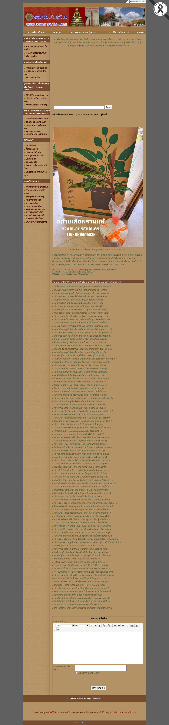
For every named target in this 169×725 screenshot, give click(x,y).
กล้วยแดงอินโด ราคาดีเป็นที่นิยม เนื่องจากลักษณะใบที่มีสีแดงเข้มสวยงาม (86, 539)
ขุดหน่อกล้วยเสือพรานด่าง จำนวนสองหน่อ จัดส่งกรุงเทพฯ (79, 414)
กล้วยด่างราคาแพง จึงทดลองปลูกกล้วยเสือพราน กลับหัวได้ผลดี (81, 510)
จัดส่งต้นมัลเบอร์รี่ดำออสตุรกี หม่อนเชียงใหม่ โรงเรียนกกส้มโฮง (82, 601)
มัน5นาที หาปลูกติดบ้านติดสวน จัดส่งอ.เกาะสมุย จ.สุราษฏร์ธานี (81, 362)
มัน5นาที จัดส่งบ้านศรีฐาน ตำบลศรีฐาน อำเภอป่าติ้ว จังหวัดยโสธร (83, 349)
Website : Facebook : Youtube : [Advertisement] (84, 271)
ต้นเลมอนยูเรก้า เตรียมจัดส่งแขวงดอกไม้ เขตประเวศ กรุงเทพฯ (81, 313)
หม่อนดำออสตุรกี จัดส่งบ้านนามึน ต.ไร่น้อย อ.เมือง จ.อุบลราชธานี (83, 329)
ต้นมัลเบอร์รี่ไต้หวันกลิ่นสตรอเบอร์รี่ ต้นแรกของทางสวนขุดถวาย (82, 569)
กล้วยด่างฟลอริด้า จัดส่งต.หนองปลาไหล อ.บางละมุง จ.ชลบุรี (80, 369)
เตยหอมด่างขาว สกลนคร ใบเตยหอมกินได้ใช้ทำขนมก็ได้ (79, 434)
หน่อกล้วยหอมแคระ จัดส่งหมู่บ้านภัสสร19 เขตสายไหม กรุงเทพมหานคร (85, 359)
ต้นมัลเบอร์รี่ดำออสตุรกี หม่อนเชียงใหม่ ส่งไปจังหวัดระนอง (79, 605)
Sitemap (140, 32)
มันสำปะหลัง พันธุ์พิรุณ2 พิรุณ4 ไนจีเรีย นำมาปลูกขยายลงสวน (81, 552)
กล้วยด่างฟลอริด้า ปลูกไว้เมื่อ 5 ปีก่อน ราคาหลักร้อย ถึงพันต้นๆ (81, 549)
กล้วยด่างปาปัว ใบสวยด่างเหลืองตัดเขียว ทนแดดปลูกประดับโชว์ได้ (83, 411)
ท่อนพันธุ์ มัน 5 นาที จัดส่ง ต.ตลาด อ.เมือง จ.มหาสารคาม (79, 546)
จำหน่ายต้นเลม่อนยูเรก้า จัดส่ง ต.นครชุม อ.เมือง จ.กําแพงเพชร (81, 293)
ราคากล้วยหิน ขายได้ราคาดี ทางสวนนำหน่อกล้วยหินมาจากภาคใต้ (83, 608)
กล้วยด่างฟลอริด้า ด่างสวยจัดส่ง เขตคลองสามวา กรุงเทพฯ (79, 405)
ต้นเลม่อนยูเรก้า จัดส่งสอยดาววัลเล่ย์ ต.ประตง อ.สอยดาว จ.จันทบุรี (83, 421)
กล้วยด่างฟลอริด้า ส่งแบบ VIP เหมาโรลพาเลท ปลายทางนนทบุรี (82, 532)
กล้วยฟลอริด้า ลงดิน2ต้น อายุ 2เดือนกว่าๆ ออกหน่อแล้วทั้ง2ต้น (81, 477)
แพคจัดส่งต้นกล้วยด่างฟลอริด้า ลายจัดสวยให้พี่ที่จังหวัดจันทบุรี (81, 454)
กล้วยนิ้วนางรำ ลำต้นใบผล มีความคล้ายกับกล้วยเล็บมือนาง (80, 444)
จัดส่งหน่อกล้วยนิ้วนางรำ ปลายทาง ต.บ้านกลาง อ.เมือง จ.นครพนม (83, 447)
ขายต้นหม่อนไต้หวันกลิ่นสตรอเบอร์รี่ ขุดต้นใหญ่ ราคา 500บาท (81, 578)
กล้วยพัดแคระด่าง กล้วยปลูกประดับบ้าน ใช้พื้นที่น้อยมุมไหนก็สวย (82, 428)
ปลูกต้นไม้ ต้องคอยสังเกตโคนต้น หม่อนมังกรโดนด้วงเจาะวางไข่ (82, 598)
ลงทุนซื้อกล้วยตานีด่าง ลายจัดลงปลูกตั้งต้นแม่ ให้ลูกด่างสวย (80, 467)
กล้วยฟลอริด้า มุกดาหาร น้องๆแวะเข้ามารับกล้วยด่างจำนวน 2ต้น (82, 529)
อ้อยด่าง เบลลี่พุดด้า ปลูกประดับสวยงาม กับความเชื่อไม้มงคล (81, 392)
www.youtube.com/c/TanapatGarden (76, 274)
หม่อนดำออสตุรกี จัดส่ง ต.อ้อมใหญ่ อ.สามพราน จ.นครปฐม (79, 451)
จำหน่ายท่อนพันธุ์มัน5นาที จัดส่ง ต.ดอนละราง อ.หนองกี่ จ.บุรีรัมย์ (82, 346)
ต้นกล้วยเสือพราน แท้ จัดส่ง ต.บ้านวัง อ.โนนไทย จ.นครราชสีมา (81, 490)
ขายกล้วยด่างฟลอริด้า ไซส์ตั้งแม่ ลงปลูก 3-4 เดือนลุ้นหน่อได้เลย (82, 519)
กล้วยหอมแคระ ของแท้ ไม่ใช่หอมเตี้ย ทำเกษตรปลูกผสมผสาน (81, 296)
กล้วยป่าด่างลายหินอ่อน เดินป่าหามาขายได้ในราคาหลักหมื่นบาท (82, 513)
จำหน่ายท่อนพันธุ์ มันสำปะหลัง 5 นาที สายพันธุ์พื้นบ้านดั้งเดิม (80, 339)
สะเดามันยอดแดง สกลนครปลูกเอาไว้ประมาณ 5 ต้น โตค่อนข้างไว (83, 591)
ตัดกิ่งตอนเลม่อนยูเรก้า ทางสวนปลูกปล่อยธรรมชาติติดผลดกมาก (82, 287)
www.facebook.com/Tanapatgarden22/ (78, 272)
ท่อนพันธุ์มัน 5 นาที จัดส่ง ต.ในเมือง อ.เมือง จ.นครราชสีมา (79, 303)
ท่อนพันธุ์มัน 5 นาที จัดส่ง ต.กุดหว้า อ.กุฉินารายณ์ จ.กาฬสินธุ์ (80, 310)
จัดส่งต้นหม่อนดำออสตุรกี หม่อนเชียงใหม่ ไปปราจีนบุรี (78, 595)
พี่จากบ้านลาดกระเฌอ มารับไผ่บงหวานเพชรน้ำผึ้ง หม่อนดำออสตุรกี (83, 572)
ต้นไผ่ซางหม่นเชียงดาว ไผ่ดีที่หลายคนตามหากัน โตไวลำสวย (81, 290)
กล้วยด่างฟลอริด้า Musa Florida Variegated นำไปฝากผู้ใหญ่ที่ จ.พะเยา (84, 575)
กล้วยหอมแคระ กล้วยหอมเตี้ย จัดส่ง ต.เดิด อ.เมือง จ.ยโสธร (80, 365)
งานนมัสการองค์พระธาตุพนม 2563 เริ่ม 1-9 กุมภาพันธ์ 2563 (79, 585)
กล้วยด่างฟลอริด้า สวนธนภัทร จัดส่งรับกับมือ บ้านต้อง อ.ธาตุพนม (82, 500)
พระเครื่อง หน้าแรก (36, 32)
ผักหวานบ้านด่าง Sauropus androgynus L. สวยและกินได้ (78, 431)
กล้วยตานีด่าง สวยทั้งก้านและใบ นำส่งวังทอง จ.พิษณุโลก (78, 424)
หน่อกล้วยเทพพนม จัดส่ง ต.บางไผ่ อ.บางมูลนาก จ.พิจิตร (78, 300)
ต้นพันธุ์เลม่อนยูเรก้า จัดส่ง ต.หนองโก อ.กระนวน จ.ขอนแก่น (80, 342)
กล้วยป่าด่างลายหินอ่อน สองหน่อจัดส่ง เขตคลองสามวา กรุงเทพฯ (82, 418)
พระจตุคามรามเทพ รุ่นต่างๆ (83, 32)
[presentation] (96, 680)
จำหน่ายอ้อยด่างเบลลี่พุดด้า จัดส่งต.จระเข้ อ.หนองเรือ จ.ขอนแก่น (82, 336)
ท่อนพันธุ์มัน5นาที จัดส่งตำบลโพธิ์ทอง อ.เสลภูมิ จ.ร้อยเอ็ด (79, 355)
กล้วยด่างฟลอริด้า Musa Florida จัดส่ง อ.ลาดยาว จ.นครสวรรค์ (81, 316)
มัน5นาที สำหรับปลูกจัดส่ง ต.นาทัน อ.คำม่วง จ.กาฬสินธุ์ (78, 401)
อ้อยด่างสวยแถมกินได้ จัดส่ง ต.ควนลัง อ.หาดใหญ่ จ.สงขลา (80, 388)
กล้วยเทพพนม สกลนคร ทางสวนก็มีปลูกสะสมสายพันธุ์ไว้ (78, 306)
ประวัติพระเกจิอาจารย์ (119, 32)
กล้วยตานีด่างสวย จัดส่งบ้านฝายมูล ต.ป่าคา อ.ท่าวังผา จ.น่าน (80, 395)
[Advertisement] (98, 55)
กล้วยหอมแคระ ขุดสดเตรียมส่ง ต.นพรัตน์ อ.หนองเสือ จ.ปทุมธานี (82, 526)
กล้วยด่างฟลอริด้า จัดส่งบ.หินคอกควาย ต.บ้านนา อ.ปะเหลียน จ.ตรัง (83, 398)
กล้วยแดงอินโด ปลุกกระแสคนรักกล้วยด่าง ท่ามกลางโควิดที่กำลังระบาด (85, 503)
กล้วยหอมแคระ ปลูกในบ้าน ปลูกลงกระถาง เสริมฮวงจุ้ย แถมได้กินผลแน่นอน (87, 542)
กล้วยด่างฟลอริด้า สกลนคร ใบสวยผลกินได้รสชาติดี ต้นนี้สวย (80, 323)
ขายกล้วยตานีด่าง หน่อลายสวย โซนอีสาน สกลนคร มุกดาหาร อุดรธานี (85, 483)
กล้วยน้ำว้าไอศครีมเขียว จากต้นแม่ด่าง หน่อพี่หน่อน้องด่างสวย (81, 470)
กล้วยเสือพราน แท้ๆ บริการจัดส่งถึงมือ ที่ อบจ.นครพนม (78, 496)
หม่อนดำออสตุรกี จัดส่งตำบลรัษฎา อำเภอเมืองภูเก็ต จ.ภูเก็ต (80, 352)
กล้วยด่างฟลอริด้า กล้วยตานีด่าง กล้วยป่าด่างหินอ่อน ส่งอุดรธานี (82, 464)
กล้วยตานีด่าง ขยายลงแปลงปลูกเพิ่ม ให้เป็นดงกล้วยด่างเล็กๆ (80, 441)
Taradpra (57, 32)
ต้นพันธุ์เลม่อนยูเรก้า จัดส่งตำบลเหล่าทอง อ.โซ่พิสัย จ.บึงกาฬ (80, 385)
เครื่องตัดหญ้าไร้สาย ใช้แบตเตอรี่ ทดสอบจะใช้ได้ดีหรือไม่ (79, 562)
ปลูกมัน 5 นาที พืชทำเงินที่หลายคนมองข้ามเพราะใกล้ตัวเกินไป (81, 326)
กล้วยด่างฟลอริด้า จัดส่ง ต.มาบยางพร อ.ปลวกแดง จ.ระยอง (80, 408)
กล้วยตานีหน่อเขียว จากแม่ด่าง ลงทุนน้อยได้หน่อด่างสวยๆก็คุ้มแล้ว (83, 487)
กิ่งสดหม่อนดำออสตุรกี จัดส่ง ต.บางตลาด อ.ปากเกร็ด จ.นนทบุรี (81, 378)
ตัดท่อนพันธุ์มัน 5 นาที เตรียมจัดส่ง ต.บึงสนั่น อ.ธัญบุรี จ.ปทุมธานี (82, 493)
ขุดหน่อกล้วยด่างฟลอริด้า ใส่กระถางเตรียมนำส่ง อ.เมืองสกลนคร (82, 437)
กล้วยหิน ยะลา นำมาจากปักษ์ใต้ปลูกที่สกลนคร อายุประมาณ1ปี (81, 588)
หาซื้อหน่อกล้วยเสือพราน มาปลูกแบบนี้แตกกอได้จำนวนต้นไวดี (81, 516)
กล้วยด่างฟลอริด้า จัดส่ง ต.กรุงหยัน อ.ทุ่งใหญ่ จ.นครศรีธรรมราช (82, 319)
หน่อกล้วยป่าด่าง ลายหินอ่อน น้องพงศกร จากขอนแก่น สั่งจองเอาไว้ (83, 480)
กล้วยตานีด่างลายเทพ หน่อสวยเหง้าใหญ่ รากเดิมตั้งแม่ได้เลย (80, 473)
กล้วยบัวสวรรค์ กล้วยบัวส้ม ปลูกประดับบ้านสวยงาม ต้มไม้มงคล (81, 523)
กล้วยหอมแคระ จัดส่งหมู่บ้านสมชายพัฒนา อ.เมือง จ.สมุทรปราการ (83, 332)
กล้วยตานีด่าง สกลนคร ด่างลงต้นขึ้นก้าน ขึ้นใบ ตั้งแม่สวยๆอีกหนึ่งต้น (84, 536)
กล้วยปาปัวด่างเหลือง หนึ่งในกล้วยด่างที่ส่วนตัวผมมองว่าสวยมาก (82, 460)
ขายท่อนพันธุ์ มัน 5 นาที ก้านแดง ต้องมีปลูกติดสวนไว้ (77, 559)
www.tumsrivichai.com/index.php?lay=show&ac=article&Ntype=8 (88, 269)
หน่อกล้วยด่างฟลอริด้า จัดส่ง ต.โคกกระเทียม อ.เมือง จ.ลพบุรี (80, 457)
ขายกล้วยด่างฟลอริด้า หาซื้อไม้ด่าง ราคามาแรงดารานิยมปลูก (81, 582)
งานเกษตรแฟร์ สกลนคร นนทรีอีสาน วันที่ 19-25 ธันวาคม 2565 (81, 382)
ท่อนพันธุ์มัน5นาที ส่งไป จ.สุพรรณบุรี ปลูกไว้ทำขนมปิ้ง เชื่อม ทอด (82, 555)
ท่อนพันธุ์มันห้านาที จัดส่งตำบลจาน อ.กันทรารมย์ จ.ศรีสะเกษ (80, 372)
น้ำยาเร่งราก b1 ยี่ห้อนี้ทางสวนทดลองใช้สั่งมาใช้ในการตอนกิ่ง (81, 565)
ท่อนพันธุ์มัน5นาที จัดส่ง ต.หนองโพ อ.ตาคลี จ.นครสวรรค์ (79, 375)
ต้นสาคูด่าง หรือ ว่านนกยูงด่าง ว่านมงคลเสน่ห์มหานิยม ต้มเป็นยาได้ (83, 506)
